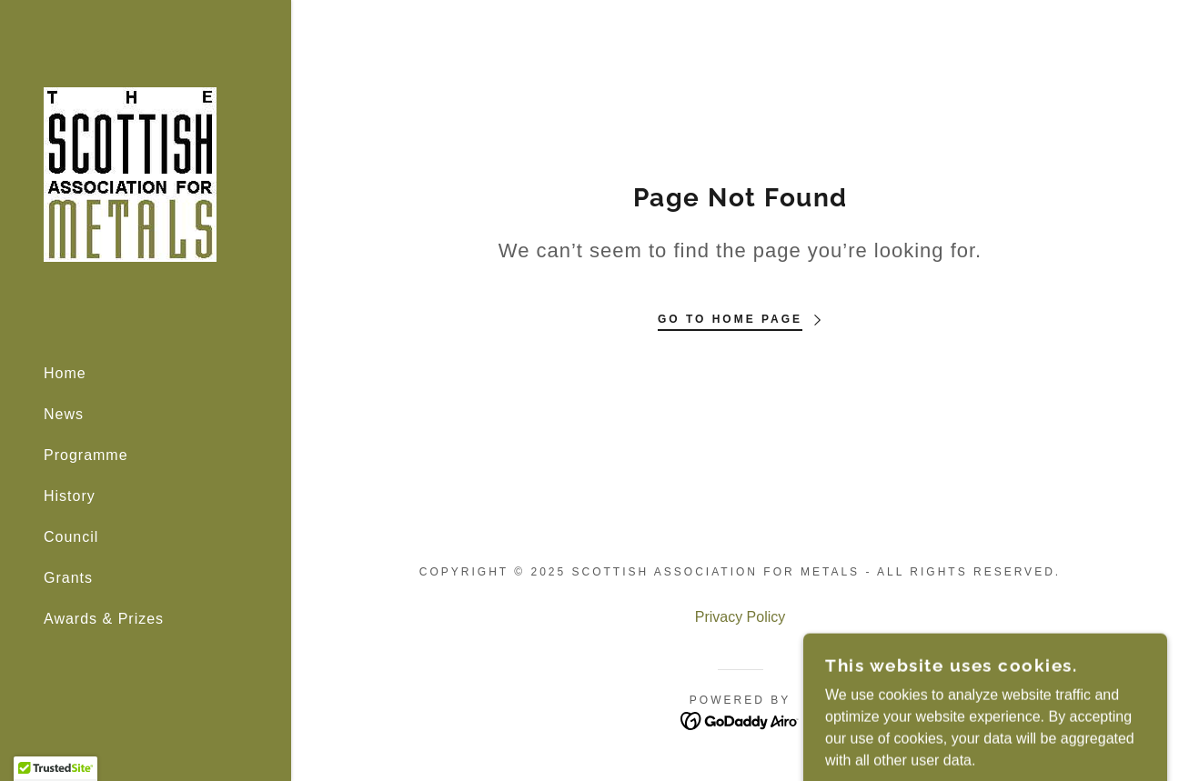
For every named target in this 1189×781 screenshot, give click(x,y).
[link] (130, 173)
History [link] (70, 496)
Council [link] (71, 537)
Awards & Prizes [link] (104, 618)
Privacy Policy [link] (740, 617)
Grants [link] (68, 578)
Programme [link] (86, 455)
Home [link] (65, 373)
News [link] (64, 414)
